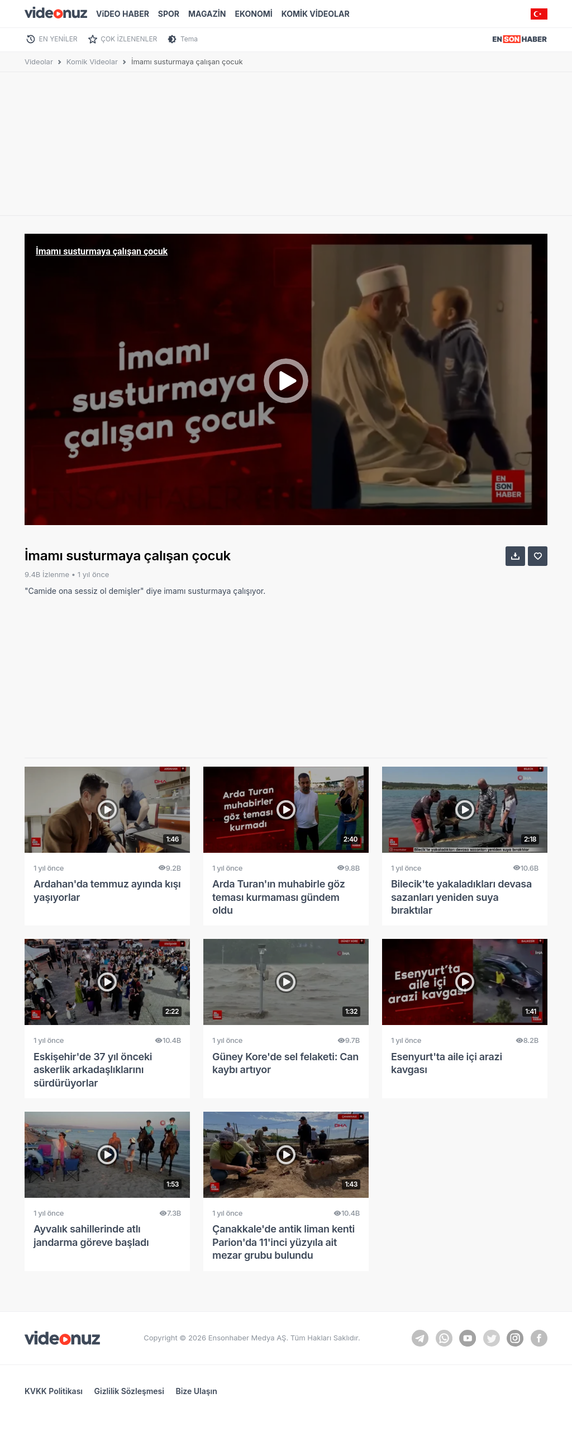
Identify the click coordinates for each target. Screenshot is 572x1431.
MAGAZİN (207, 13)
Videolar (39, 61)
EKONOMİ (253, 13)
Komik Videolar (92, 61)
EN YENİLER (58, 39)
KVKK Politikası (54, 1391)
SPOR (168, 13)
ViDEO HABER (122, 13)
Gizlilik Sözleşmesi (129, 1391)
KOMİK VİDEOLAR (316, 13)
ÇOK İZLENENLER (129, 39)
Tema (189, 39)
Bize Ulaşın (196, 1391)
